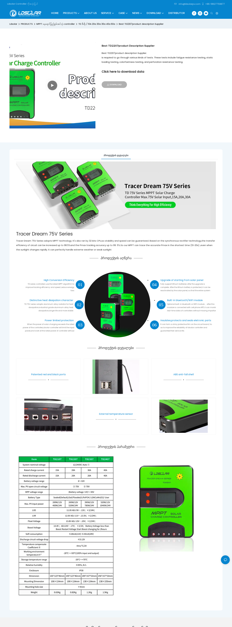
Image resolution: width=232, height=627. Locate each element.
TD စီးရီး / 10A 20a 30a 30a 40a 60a (96, 23)
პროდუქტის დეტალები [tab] (116, 155)
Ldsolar (13, 23)
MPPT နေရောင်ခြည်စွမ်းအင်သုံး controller (55, 23)
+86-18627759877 (213, 3)
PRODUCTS (27, 23)
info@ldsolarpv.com (187, 3)
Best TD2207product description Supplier (141, 23)
